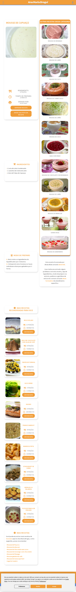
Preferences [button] (42, 581)
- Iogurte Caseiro (12, 561)
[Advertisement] (38, 11)
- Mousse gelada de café (14, 557)
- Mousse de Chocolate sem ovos (17, 550)
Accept (54, 586)
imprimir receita (21, 108)
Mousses (9, 539)
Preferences (22, 586)
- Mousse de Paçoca (12, 545)
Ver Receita (28, 332)
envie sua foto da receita (21, 114)
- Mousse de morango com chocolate (19, 552)
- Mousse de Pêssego (13, 554)
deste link (61, 265)
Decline (38, 586)
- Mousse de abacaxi (13, 547)
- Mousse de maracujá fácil (15, 559)
